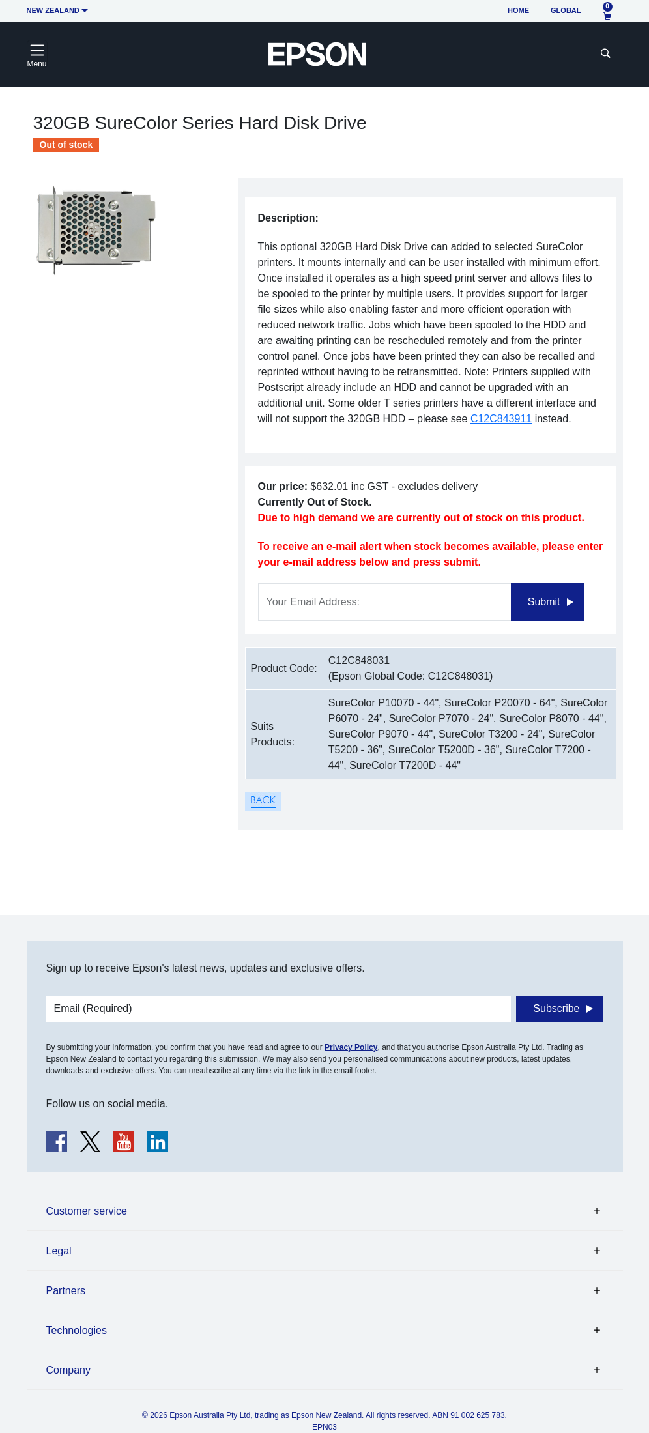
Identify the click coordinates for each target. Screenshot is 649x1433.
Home (518, 10)
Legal (59, 1250)
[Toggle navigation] (37, 54)
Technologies (76, 1330)
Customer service (86, 1211)
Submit (544, 601)
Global (566, 10)
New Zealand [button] (53, 10)
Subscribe (556, 1008)
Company (68, 1370)
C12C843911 (501, 418)
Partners (65, 1290)
